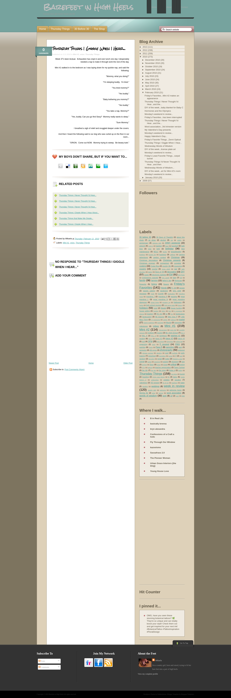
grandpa (174, 297)
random (142, 359)
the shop (162, 370)
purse (170, 356)
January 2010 (151, 177)
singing (144, 365)
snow (165, 365)
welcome (163, 390)
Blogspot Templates (187, 694)
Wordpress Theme (149, 694)
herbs (141, 305)
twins (175, 377)
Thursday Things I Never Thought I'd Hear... (77, 195)
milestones (143, 326)
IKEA (163, 311)
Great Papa (155, 302)
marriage (160, 322)
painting (142, 347)
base (167, 246)
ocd (143, 341)
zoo (183, 396)
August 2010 (151, 73)
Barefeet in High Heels (56, 694)
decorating (171, 272)
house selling (144, 311)
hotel (155, 308)
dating (150, 272)
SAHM (141, 362)
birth (158, 249)
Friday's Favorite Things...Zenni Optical (163, 139)
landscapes (180, 314)
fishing (154, 284)
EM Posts (181, 275)
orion (82, 54)
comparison (164, 263)
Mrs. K (144, 336)
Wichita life (143, 393)
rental (160, 359)
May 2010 (150, 82)
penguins (142, 350)
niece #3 (181, 339)
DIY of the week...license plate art (160, 149)
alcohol (163, 240)
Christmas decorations (148, 260)
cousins (142, 269)
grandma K (162, 297)
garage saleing (149, 291)
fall (181, 278)
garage (182, 288)
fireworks (142, 284)
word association (174, 393)
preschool (152, 356)
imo (169, 311)
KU (172, 314)
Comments (43, 667)
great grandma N (160, 299)
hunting (155, 311)
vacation (178, 380)
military (156, 326)
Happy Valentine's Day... (156, 136)
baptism (159, 246)
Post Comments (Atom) (74, 369)
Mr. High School (172, 333)
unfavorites (155, 380)
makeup (173, 320)
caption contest (159, 257)
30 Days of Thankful (164, 237)
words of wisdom (148, 395)
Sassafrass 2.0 (157, 452)
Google (161, 294)
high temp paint (169, 305)
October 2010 (151, 66)
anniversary (143, 243)
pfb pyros (153, 350)
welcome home (176, 390)
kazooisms (155, 447)
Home (91, 363)
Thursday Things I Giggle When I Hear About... (79, 213)
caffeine (172, 254)
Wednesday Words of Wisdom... (159, 167)
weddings (155, 386)
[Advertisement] (152, 533)
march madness (148, 322)
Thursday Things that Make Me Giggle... (76, 218)
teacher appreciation (163, 367)
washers (174, 383)
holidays (143, 308)
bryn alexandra (157, 429)
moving (160, 333)
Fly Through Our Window (162, 442)
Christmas (175, 257)
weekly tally (152, 390)
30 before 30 (145, 237)
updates (166, 380)
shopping (175, 362)
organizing (143, 344)
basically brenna (158, 423)
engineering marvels (150, 278)
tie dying (174, 374)
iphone (141, 314)
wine (153, 393)
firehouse (178, 280)
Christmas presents (172, 260)
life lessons (159, 317)
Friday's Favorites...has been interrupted (163, 117)
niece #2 (169, 338)
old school (160, 341)
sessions (157, 362)
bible (149, 249)
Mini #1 (76, 54)
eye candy (165, 278)
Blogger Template (173, 694)
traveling (145, 377)
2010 (145, 56)
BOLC (156, 252)
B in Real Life (156, 418)
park (180, 347)
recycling (152, 359)
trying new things (159, 377)
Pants (151, 347)
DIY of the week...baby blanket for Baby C (164, 107)
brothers (142, 254)
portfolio (175, 353)
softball (173, 364)
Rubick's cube (177, 359)
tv (168, 377)
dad (175, 269)
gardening (164, 291)
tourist (182, 374)
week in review (174, 386)
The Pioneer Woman (160, 458)
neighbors (163, 336)
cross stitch (166, 269)
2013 (145, 47)
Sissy (152, 365)
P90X (177, 344)
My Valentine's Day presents (158, 130)
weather (145, 386)
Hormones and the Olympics (158, 111)
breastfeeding (176, 252)
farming (154, 280)
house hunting (176, 308)
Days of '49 (159, 272)
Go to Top (182, 644)
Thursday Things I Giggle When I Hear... (89, 48)
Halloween (178, 302)
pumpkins (162, 356)
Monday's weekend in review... (159, 114)
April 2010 (150, 86)
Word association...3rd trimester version (163, 126)
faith (174, 278)
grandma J (150, 297)
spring (182, 365)
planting (159, 353)
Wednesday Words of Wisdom (158, 146)
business (162, 254)
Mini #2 (144, 329)
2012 (145, 50)
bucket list (152, 254)
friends (164, 288)
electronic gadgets (159, 275)
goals (152, 294)
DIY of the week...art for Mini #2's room (162, 171)
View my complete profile (148, 674)
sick (183, 362)
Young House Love (159, 471)
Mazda (168, 322)
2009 (145, 180)
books (165, 252)
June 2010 (150, 79)
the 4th (145, 370)
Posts (41, 661)
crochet (154, 269)
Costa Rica (155, 266)
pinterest (181, 350)
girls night (177, 291)
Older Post (128, 363)
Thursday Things (92, 54)
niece (150, 339)
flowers (166, 284)
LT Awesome (155, 320)
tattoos (150, 367)
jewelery (150, 314)
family (142, 280)
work (165, 396)
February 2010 (152, 92)
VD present (155, 383)
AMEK (179, 240)
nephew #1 (175, 336)
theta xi (172, 370)
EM (171, 274)
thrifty (180, 370)
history (180, 305)
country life (166, 266)
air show (152, 240)
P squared (164, 344)
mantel (182, 320)
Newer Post (54, 363)
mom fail (173, 330)
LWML (165, 320)
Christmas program (147, 263)
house (163, 308)
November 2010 (153, 63)
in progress (178, 311)
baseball (174, 246)
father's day (166, 280)
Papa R (159, 347)
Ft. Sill (173, 288)
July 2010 (150, 76)
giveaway (143, 294)
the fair (153, 370)
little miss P (172, 317)
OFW (150, 341)
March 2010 (151, 89)
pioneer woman (147, 353)
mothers (151, 333)
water (182, 383)
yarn (177, 396)
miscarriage (163, 330)
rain (181, 356)
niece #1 (158, 339)
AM (172, 240)
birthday (169, 248)
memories (178, 322)
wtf (171, 396)
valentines (143, 383)
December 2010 (153, 60)
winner (161, 393)
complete (177, 263)
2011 (145, 53)
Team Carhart (179, 367)
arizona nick (156, 243)
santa (149, 362)
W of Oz (166, 383)
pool (166, 353)
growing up (166, 302)
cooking (142, 266)
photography (166, 350)
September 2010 (153, 69)
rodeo (167, 359)
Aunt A (150, 246)
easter (146, 275)
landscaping (147, 317)
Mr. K (183, 333)
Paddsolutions (161, 694)
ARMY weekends (172, 243)
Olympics (170, 341)
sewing (165, 362)
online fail (179, 341)
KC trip (159, 314)
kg (166, 314)
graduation (171, 294)
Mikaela (158, 660)
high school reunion (153, 305)
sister (159, 365)
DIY (183, 271)
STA (143, 367)
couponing (178, 266)
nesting (142, 339)
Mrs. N (153, 336)
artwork (142, 246)
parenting (170, 347)
